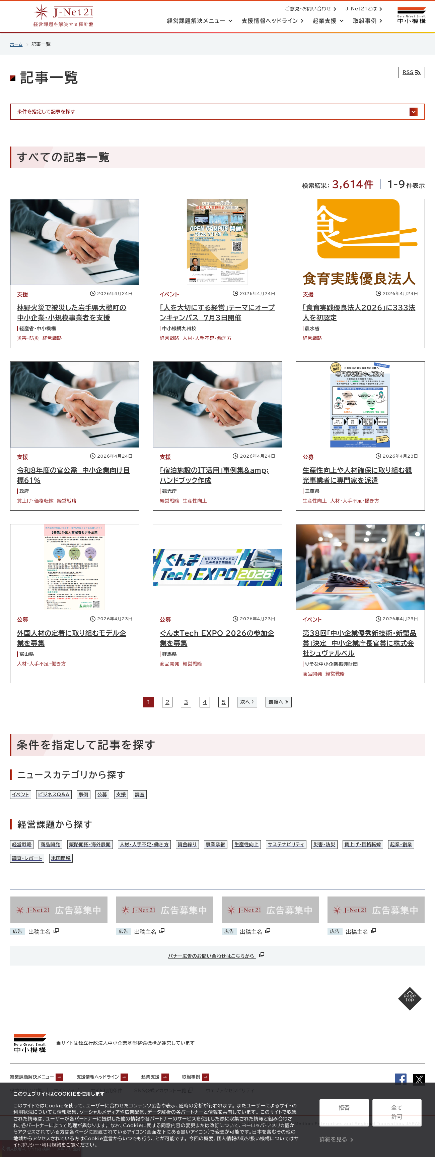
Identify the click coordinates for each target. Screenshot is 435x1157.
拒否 (344, 1115)
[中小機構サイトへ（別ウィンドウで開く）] (410, 15)
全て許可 (397, 1115)
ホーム (17, 44)
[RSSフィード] (410, 72)
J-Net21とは (360, 9)
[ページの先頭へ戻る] (401, 1019)
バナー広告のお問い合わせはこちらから (217, 968)
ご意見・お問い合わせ (307, 9)
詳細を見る (333, 1132)
